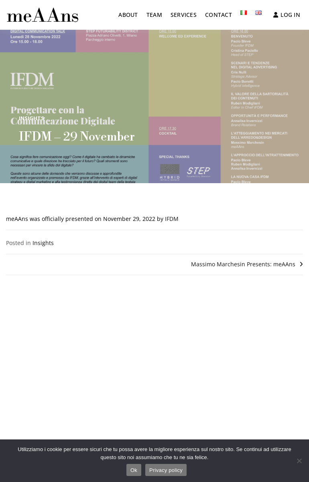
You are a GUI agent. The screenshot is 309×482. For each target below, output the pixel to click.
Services (184, 14)
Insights (31, 118)
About (128, 14)
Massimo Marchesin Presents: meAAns (243, 264)
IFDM (172, 219)
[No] (299, 461)
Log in (286, 14)
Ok (133, 470)
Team (154, 14)
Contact (218, 14)
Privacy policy (166, 470)
